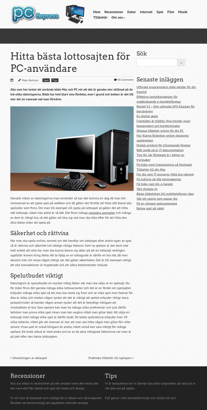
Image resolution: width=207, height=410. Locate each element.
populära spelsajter (102, 213)
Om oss (117, 17)
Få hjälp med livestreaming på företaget (164, 165)
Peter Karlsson (30, 80)
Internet (146, 12)
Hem (96, 12)
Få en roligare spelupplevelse (156, 203)
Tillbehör (100, 17)
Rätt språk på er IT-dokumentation (160, 150)
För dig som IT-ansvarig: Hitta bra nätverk (165, 174)
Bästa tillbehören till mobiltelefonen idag (165, 194)
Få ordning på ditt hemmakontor (158, 179)
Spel (159, 12)
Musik (182, 12)
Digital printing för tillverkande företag (163, 145)
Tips (54, 80)
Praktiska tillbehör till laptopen (111, 358)
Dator (131, 12)
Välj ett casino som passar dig (156, 199)
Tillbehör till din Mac (150, 169)
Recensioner (114, 12)
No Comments (126, 79)
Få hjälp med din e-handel (154, 184)
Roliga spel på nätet (150, 208)
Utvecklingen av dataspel (28, 358)
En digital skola (147, 116)
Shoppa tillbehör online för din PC (160, 131)
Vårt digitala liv (147, 189)
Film (170, 12)
